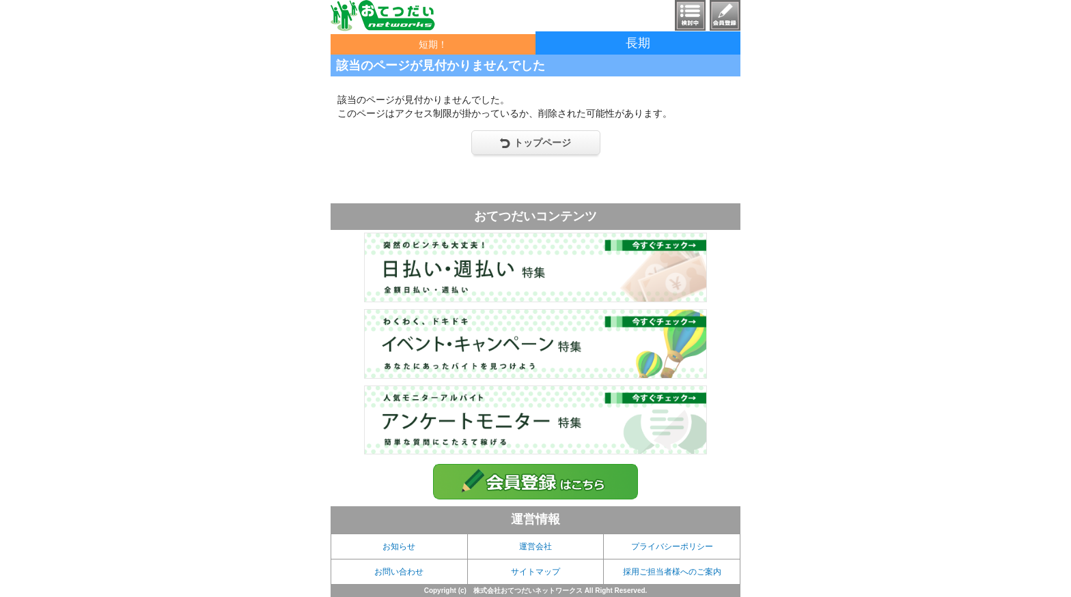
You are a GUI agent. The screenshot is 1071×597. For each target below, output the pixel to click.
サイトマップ (535, 572)
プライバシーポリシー (672, 546)
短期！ (433, 44)
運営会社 (535, 546)
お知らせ (398, 546)
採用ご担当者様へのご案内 (672, 572)
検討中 (690, 15)
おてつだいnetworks (383, 15)
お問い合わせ (398, 572)
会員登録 (725, 15)
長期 (638, 43)
